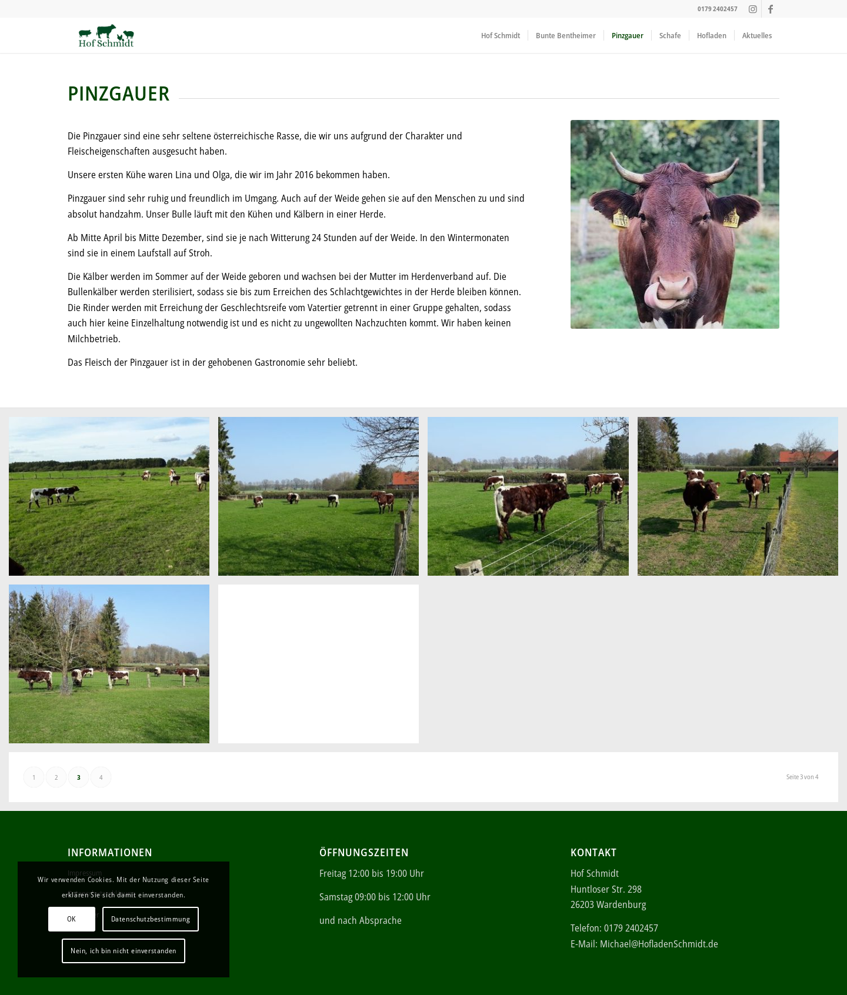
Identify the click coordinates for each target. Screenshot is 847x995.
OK (71, 919)
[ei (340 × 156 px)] (106, 35)
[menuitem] (500, 35)
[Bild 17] (113, 501)
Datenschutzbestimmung (151, 919)
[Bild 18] (323, 501)
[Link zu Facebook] (770, 9)
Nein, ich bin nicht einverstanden (123, 951)
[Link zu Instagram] (752, 9)
